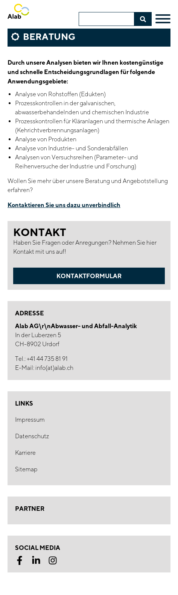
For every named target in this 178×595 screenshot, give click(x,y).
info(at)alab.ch (54, 367)
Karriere (25, 452)
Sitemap (26, 469)
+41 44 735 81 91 (47, 358)
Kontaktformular (89, 276)
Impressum (30, 419)
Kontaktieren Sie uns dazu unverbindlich (64, 205)
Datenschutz (32, 436)
